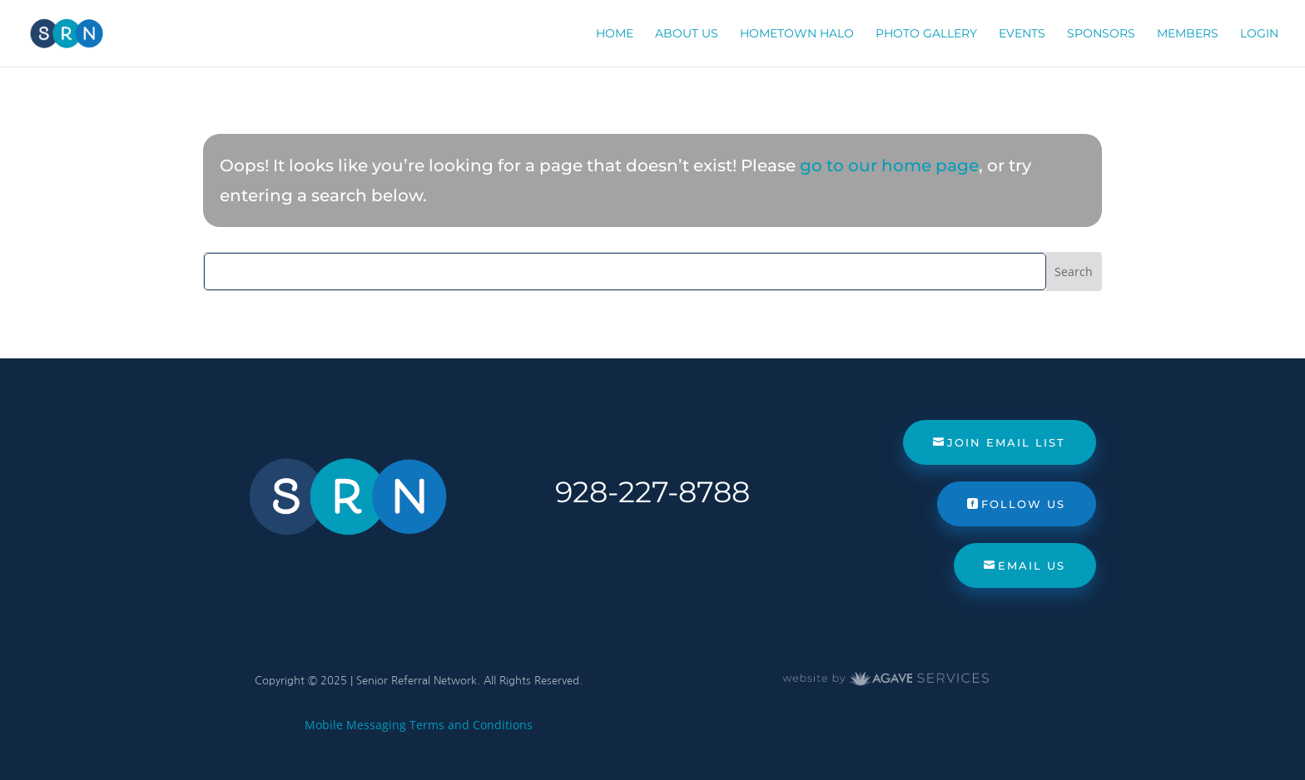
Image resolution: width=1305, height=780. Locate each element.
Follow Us (1023, 504)
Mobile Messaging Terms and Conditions (419, 725)
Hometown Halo (797, 34)
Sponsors (1101, 34)
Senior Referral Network (416, 680)
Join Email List (1006, 442)
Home (614, 34)
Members (1187, 34)
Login (1259, 34)
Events (1022, 34)
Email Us (1031, 565)
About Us (686, 34)
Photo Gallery (926, 34)
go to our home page (889, 165)
